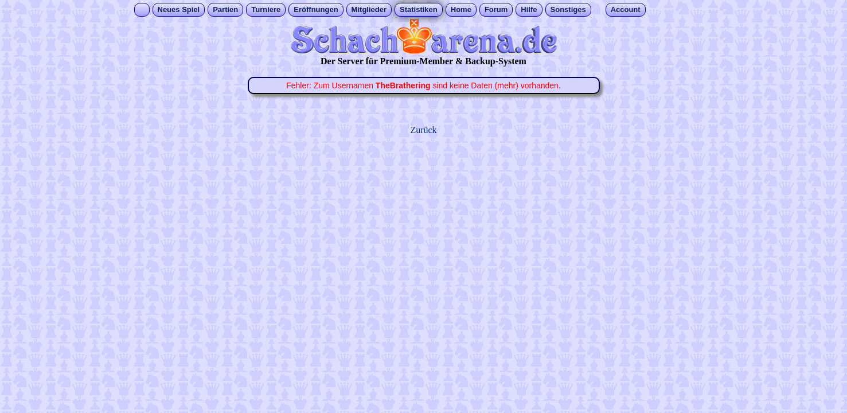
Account (626, 9)
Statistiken (419, 9)
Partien (225, 9)
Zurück (423, 130)
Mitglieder (369, 9)
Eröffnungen (316, 9)
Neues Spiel (179, 9)
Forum (496, 9)
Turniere (265, 9)
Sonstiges (568, 9)
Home (461, 9)
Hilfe (529, 9)
